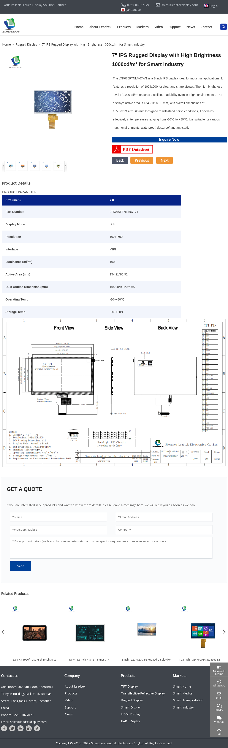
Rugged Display (132, 700)
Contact (206, 27)
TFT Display (129, 686)
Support (174, 27)
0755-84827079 (138, 4)
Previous (142, 160)
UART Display (130, 721)
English (214, 5)
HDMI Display (130, 714)
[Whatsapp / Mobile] (58, 529)
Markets (142, 27)
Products (124, 27)
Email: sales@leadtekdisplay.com (24, 722)
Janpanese (133, 9)
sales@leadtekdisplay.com (180, 4)
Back (120, 160)
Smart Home (182, 686)
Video (158, 27)
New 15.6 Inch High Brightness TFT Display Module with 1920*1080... (90, 661)
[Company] (164, 529)
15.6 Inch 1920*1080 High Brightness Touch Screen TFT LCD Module (33, 661)
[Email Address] (164, 517)
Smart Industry (183, 707)
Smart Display (131, 707)
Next (164, 160)
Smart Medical (183, 693)
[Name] (58, 517)
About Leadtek (100, 27)
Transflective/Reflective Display (143, 693)
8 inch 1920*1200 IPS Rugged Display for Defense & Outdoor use (146, 661)
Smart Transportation (188, 700)
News (190, 27)
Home (79, 27)
